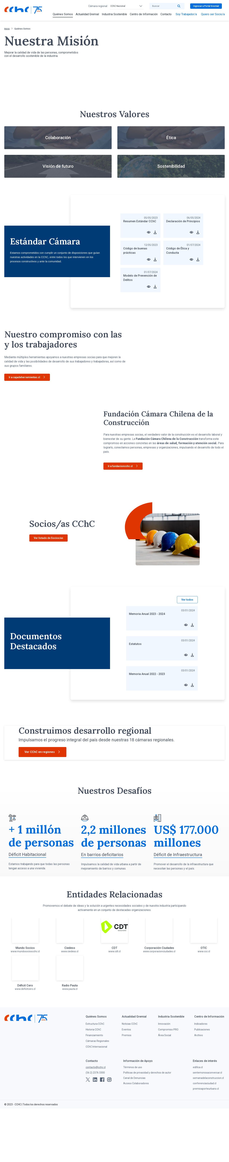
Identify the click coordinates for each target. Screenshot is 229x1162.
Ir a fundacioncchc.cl (123, 466)
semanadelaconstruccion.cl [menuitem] (208, 1131)
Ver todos (187, 599)
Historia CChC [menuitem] (93, 1083)
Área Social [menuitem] (164, 1088)
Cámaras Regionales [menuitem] (97, 1094)
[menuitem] (63, 14)
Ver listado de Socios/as (48, 538)
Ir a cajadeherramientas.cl (27, 377)
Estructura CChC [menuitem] (95, 1077)
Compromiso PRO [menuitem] (168, 1083)
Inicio (7, 29)
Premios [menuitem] (126, 1088)
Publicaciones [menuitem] (202, 1083)
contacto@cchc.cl (96, 1120)
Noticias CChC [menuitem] (130, 1077)
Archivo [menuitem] (198, 1088)
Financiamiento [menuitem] (94, 1088)
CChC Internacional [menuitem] (96, 1100)
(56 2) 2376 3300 (95, 1126)
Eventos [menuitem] (126, 1083)
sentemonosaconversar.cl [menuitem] (207, 1126)
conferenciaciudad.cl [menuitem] (204, 1137)
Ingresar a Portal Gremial (206, 6)
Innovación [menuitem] (164, 1077)
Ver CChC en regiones (42, 787)
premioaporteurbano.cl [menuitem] (206, 1142)
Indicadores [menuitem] (200, 1077)
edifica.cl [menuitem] (198, 1120)
